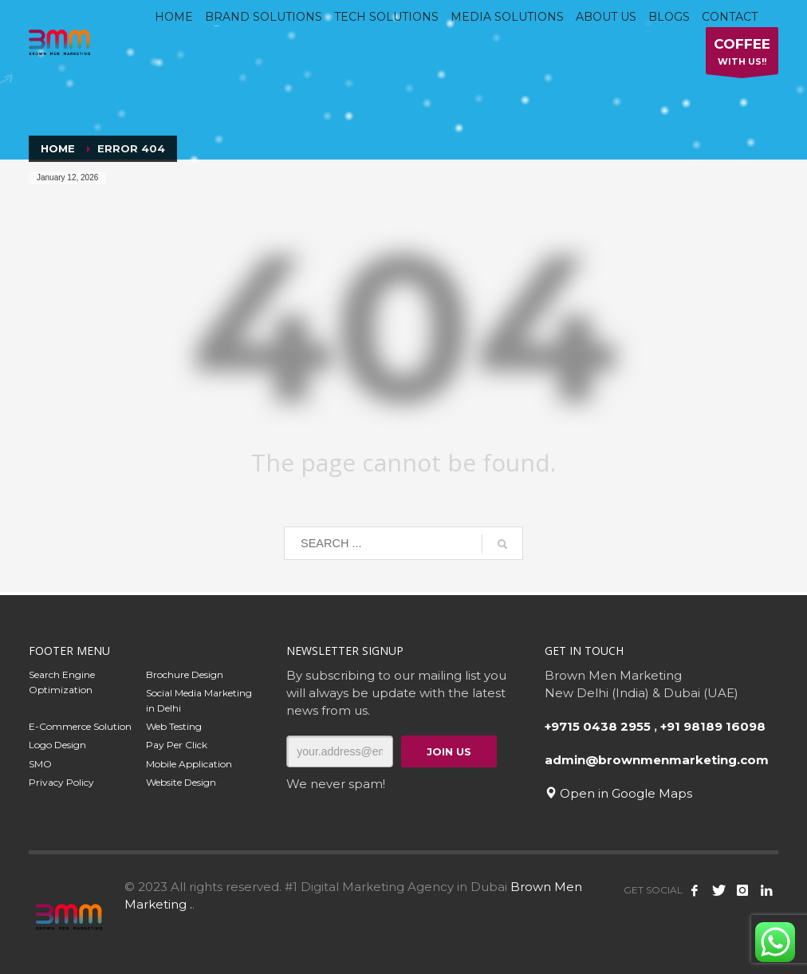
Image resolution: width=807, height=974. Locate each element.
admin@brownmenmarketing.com (657, 759)
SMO (40, 764)
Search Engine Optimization (62, 682)
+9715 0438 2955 (598, 726)
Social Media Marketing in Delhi (199, 700)
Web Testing (174, 726)
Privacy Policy (61, 782)
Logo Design (57, 745)
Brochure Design (184, 674)
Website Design (181, 782)
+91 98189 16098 (713, 726)
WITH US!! (742, 54)
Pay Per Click (176, 745)
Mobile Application (189, 764)
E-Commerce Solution (80, 726)
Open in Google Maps (618, 793)
